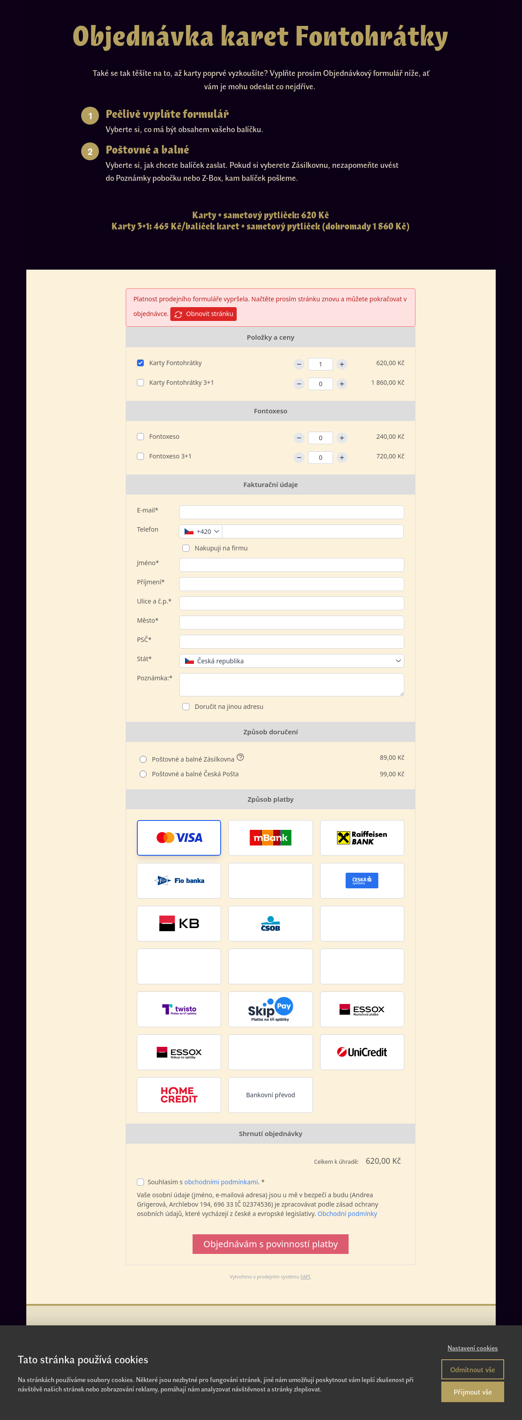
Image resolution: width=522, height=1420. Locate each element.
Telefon (147, 529)
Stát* (144, 658)
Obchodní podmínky (347, 1213)
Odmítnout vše (472, 1369)
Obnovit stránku (203, 314)
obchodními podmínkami (221, 1182)
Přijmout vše (473, 1391)
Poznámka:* (155, 678)
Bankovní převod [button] (270, 1095)
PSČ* (144, 639)
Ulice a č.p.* (154, 601)
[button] (179, 838)
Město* (148, 620)
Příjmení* (150, 582)
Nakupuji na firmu (220, 548)
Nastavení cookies (473, 1347)
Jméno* (148, 562)
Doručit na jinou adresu (228, 706)
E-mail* (147, 510)
